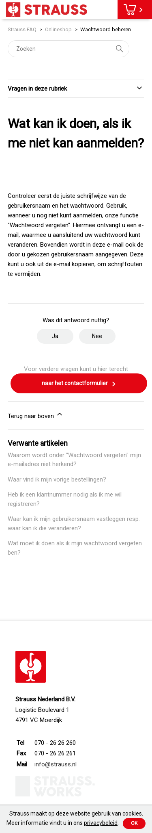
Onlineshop (58, 29)
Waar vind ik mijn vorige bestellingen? (57, 479)
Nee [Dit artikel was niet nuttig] (97, 336)
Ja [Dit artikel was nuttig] (55, 336)
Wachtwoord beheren (105, 29)
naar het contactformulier (79, 384)
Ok (134, 823)
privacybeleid (101, 823)
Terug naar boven (36, 415)
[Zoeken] (68, 49)
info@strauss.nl (55, 764)
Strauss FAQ (23, 29)
